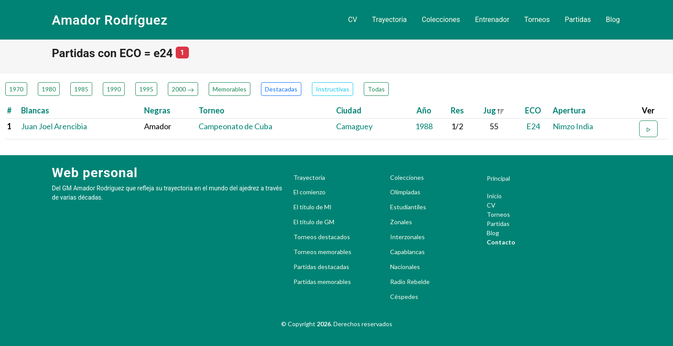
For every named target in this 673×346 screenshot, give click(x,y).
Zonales (401, 222)
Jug (493, 110)
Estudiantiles (408, 207)
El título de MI (312, 207)
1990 (114, 89)
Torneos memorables (322, 252)
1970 (16, 89)
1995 (146, 89)
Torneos (537, 19)
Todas (376, 89)
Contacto (501, 242)
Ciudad (349, 110)
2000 (183, 89)
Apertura (569, 110)
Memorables (229, 89)
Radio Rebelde (410, 282)
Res (457, 110)
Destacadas (281, 89)
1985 (81, 89)
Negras (157, 110)
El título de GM (313, 222)
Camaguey (354, 126)
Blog (613, 19)
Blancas (35, 110)
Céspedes (404, 297)
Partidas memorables (322, 282)
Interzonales (407, 237)
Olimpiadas (405, 192)
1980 (49, 89)
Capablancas (407, 252)
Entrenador (492, 19)
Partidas (577, 19)
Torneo (211, 110)
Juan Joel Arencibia (54, 126)
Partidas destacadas (321, 267)
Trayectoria (389, 19)
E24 (533, 126)
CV (352, 19)
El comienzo (309, 192)
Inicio (494, 196)
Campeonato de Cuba (235, 126)
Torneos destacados (321, 237)
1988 (424, 126)
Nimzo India (573, 126)
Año (423, 110)
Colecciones (441, 19)
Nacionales (405, 267)
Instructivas (332, 89)
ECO (533, 110)
